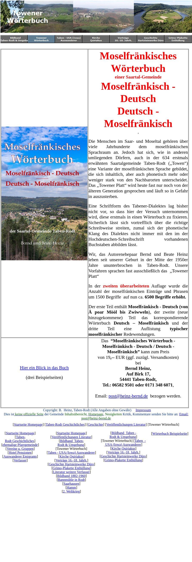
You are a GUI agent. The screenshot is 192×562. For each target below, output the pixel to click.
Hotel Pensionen (20, 452)
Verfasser (20, 460)
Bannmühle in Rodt (71, 480)
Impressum (143, 410)
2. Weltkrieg (71, 491)
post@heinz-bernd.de (128, 396)
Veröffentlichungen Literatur (126, 424)
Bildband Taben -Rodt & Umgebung (123, 435)
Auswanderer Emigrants (20, 456)
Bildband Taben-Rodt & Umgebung (70, 443)
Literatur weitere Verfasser (71, 472)
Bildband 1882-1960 (71, 476)
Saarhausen (71, 483)
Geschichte (95, 424)
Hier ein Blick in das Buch (44, 367)
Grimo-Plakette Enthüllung (71, 468)
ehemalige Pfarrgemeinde (20, 445)
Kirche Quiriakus (71, 456)
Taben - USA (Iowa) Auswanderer (71, 452)
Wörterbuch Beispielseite (169, 433)
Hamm (71, 487)
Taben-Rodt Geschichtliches (65, 424)
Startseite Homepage (28, 424)
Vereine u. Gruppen (20, 449)
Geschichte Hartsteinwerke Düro (71, 464)
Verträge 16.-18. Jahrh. (71, 460)
